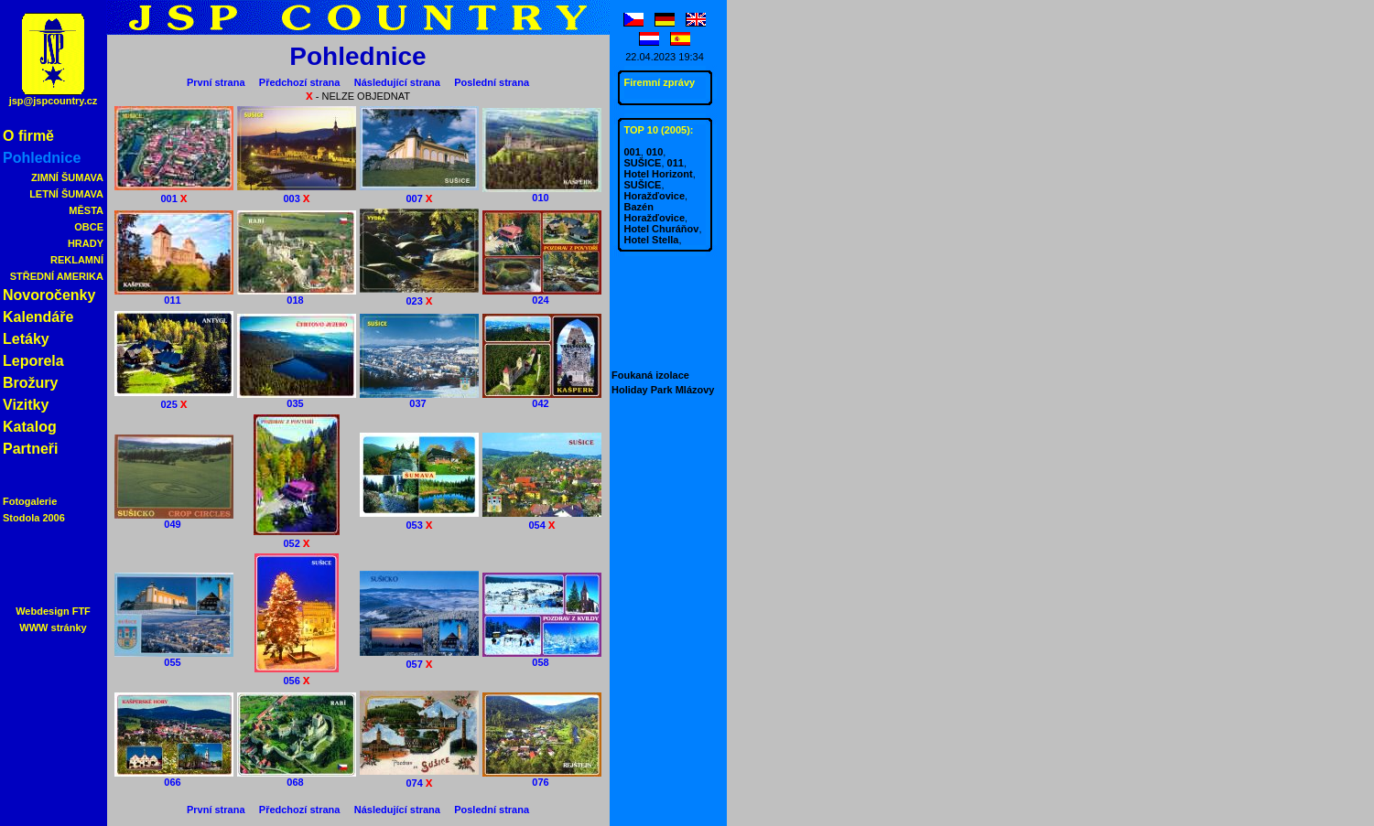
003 (296, 192)
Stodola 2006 (34, 517)
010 (541, 193)
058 (541, 658)
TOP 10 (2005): (659, 129)
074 (419, 777)
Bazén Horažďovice (655, 212)
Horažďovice (655, 195)
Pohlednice (42, 158)
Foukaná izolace (650, 375)
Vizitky (26, 405)
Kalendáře (38, 317)
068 (296, 777)
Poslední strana (491, 82)
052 (297, 537)
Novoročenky (49, 295)
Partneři (30, 448)
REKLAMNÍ (76, 259)
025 (173, 398)
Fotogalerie (30, 501)
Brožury (30, 383)
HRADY (85, 243)
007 (419, 192)
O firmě (28, 136)
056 (296, 674)
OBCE (88, 226)
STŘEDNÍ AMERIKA (56, 276)
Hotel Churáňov (661, 228)
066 (173, 777)
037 (419, 399)
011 (173, 295)
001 (173, 192)
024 (541, 295)
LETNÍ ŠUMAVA (66, 193)
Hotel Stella (651, 239)
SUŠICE (643, 162)
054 (541, 519)
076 (541, 777)
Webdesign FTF (53, 611)
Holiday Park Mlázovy (663, 389)
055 (173, 658)
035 (296, 399)
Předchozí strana (300, 82)
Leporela (33, 361)
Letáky (26, 339)
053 (419, 519)
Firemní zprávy (660, 82)
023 (419, 295)
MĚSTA (86, 210)
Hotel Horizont (658, 173)
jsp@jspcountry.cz (53, 100)
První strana (216, 82)
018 (296, 295)
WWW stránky (52, 627)
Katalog (30, 426)
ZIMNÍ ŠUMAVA (67, 177)
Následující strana (397, 82)
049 (173, 520)
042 (541, 399)
